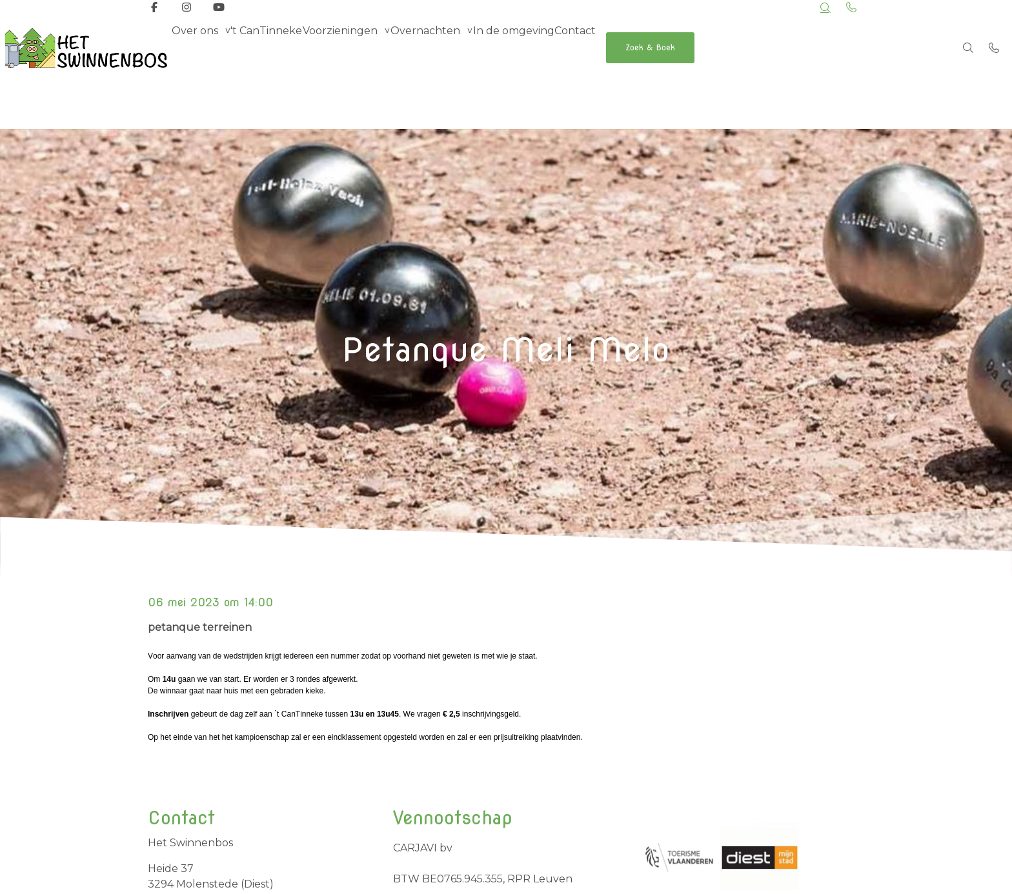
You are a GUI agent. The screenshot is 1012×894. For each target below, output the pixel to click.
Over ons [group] (200, 47)
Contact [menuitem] (643, 47)
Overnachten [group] (468, 47)
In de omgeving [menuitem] (569, 47)
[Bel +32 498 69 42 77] (994, 47)
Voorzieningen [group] (371, 47)
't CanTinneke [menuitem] (285, 47)
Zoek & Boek (732, 47)
